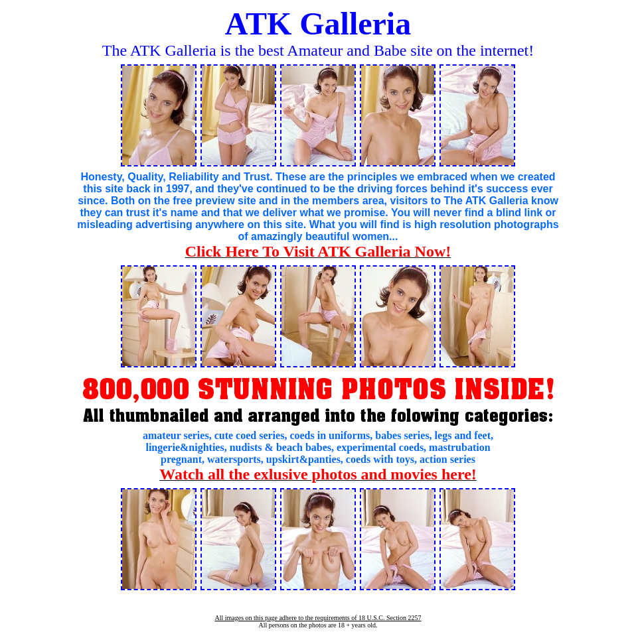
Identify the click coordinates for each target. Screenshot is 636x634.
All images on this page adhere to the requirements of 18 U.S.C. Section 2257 (317, 617)
